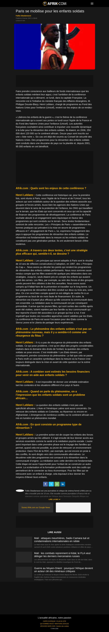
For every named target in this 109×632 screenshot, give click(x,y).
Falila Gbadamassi (23, 16)
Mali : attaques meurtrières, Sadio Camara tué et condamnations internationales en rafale (61, 540)
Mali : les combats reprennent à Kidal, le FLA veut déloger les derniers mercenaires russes (62, 555)
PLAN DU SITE (61, 621)
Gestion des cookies (62, 626)
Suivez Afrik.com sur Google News (36, 507)
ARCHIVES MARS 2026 (47, 626)
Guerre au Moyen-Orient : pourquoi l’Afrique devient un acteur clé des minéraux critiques (63, 570)
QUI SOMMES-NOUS (47, 624)
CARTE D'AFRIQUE (49, 621)
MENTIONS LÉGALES (62, 624)
